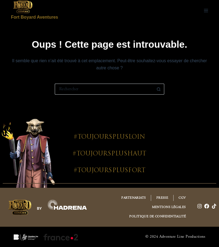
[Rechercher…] (104, 89)
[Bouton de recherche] (158, 89)
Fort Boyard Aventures (34, 17)
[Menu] (206, 10)
